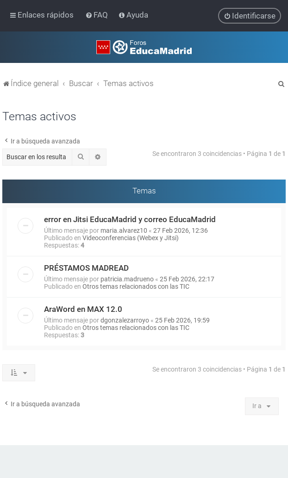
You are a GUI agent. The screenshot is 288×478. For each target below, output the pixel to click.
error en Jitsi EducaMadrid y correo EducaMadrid (130, 218)
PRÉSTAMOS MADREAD (86, 267)
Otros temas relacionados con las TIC (135, 286)
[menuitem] (97, 15)
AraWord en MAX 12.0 (83, 308)
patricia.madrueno (127, 278)
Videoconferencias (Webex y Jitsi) (130, 237)
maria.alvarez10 (123, 230)
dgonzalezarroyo (124, 319)
